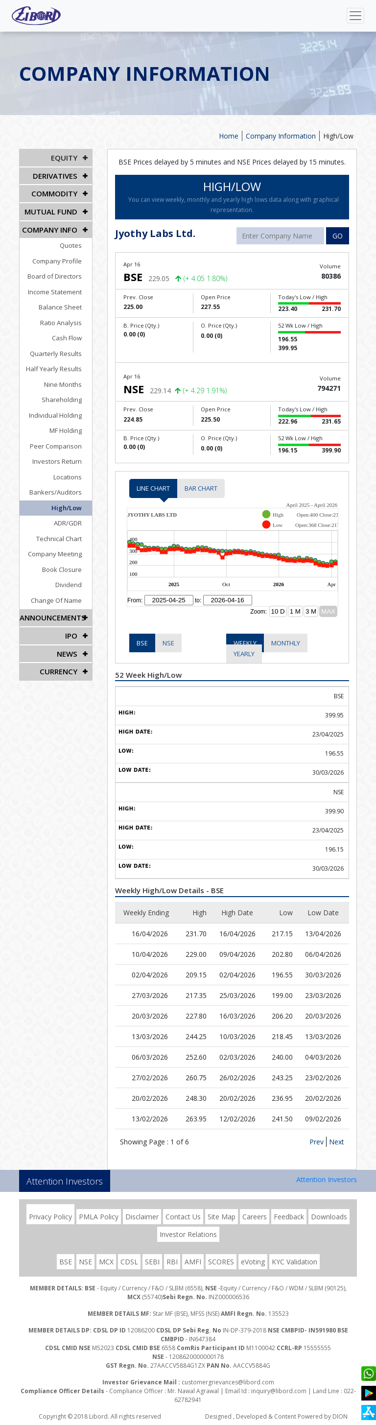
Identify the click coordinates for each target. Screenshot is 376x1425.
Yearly (244, 653)
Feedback (289, 1216)
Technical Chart (64, 534)
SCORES (221, 1261)
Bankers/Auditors (61, 488)
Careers (254, 1216)
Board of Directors (60, 272)
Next (336, 1141)
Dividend (74, 580)
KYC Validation (294, 1261)
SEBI (152, 1261)
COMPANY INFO (51, 226)
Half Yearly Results (59, 364)
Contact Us (183, 1216)
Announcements (51, 613)
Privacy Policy (50, 1216)
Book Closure (67, 565)
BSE (142, 643)
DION (340, 1416)
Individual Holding (60, 411)
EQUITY (64, 157)
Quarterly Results (61, 349)
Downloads (329, 1216)
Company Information (281, 136)
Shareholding (67, 395)
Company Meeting (60, 550)
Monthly (285, 643)
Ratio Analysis (66, 318)
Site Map (221, 1216)
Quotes (76, 241)
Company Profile (62, 257)
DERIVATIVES (55, 174)
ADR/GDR (73, 519)
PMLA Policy (98, 1216)
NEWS (67, 647)
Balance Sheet (65, 303)
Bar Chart (201, 488)
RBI (172, 1261)
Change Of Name (61, 596)
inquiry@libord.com (278, 1391)
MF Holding (71, 426)
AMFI (193, 1261)
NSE (168, 643)
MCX (106, 1261)
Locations (73, 473)
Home (228, 136)
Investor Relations (188, 1234)
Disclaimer (142, 1216)
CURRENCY (59, 664)
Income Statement (60, 288)
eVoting (253, 1261)
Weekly (245, 643)
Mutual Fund (52, 209)
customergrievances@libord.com (228, 1382)
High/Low (338, 136)
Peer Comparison (61, 442)
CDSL (129, 1261)
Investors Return (62, 457)
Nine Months (68, 380)
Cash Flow (72, 334)
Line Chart (153, 488)
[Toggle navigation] (355, 16)
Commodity (55, 191)
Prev (316, 1141)
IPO (71, 630)
